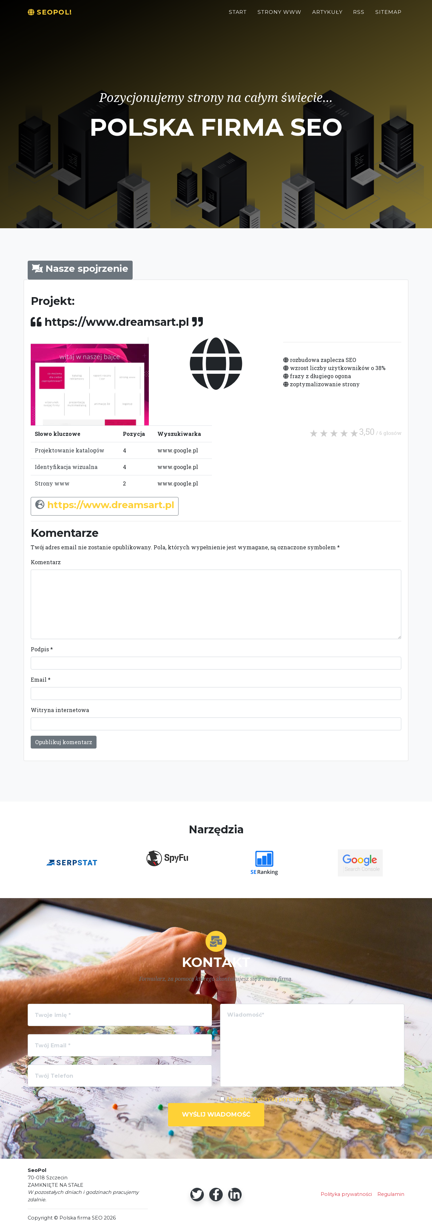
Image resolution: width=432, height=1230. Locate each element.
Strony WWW (279, 15)
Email (41, 679)
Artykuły (327, 15)
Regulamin (390, 1194)
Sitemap (388, 15)
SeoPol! (54, 16)
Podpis (42, 649)
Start (238, 15)
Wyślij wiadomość (216, 1114)
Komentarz (46, 562)
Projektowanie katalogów (69, 450)
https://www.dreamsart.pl (110, 505)
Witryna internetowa (60, 709)
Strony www (52, 483)
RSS (358, 15)
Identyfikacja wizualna (66, 466)
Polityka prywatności (346, 1194)
